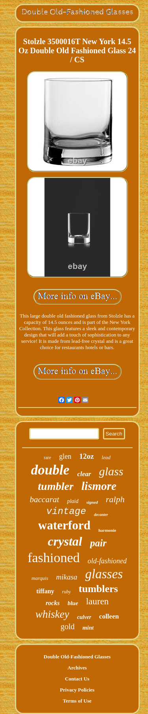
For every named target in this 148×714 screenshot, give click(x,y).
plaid (73, 501)
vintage (66, 511)
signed (92, 502)
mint (88, 627)
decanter (101, 514)
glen (65, 456)
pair (98, 543)
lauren (97, 601)
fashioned (54, 557)
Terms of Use (77, 701)
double (50, 470)
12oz (86, 456)
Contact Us (77, 679)
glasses (104, 574)
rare (47, 457)
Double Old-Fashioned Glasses (77, 657)
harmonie (107, 530)
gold (68, 626)
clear (84, 474)
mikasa (66, 577)
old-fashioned (107, 561)
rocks (53, 603)
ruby (66, 591)
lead (106, 457)
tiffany (45, 591)
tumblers (98, 588)
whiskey (52, 614)
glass (111, 471)
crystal (65, 541)
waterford (64, 525)
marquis (40, 578)
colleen (109, 616)
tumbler (55, 486)
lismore (98, 486)
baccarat (44, 499)
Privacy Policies (77, 690)
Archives (77, 668)
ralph (115, 499)
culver (84, 617)
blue (72, 603)
